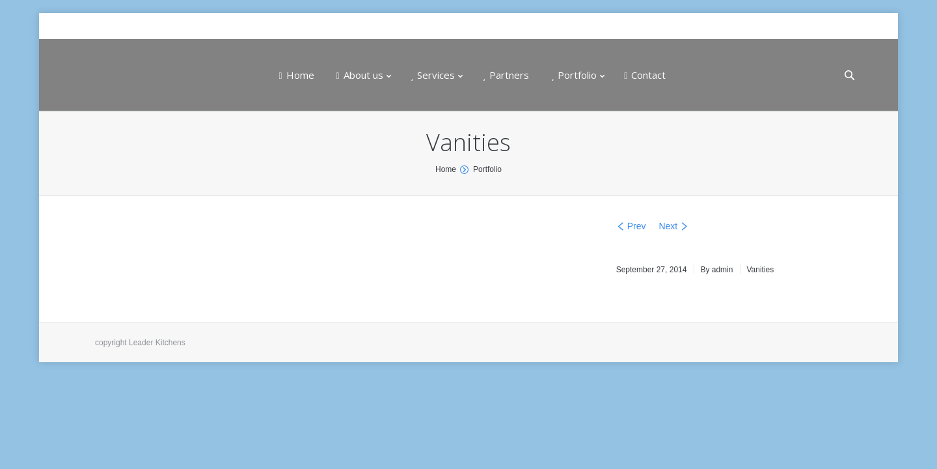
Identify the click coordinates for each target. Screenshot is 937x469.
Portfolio (487, 169)
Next (668, 226)
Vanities (760, 269)
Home (445, 169)
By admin (716, 269)
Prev (636, 226)
